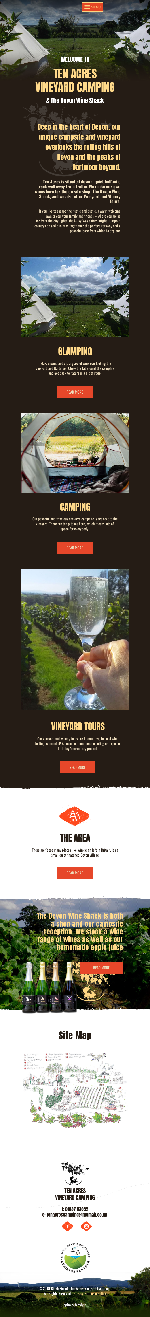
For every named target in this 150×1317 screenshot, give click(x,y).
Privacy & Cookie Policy (90, 1293)
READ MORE (75, 392)
